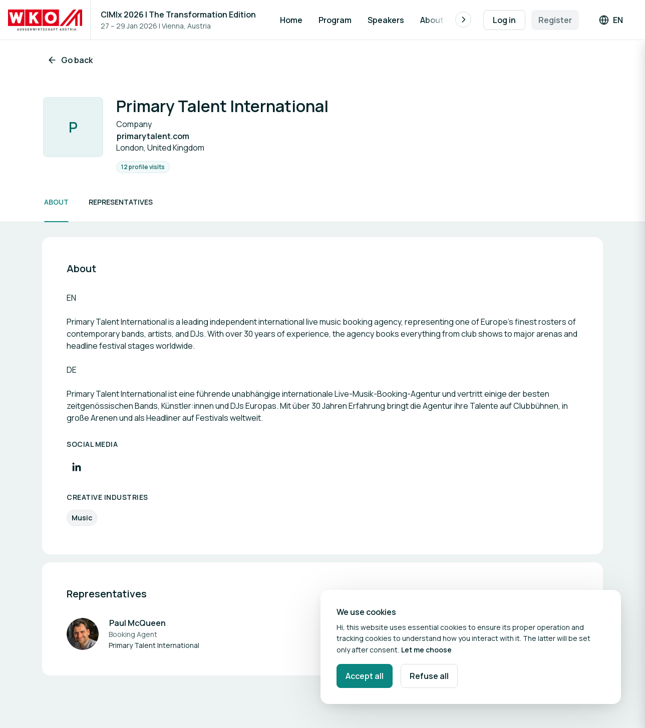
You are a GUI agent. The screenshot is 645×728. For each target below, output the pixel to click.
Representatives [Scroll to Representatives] (121, 202)
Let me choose (426, 649)
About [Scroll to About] (56, 202)
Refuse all (429, 675)
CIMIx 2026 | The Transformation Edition (178, 14)
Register (555, 20)
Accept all (365, 675)
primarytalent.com (153, 136)
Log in (504, 20)
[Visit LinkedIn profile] (77, 467)
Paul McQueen (137, 622)
